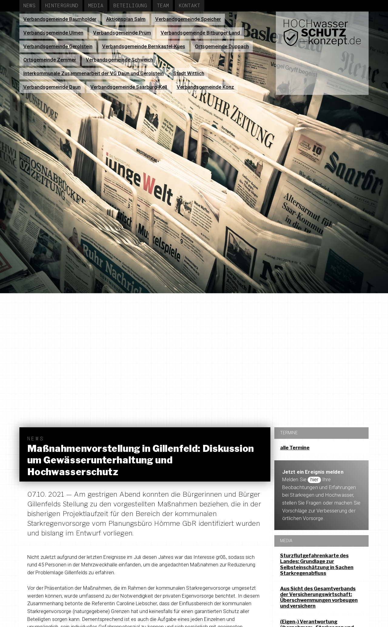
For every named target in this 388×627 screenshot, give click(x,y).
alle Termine (294, 448)
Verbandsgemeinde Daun (52, 87)
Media (96, 5)
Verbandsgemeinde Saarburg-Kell (128, 87)
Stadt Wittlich (188, 73)
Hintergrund (62, 5)
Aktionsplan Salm (126, 19)
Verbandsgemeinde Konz (205, 87)
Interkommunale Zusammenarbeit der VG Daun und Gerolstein (93, 73)
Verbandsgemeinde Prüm (122, 33)
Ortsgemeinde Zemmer (49, 60)
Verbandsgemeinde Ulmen (53, 33)
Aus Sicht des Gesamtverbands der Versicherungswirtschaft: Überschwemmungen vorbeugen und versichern (319, 597)
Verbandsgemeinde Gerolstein (57, 46)
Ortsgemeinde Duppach (222, 46)
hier (314, 479)
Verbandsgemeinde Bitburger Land (200, 33)
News (29, 5)
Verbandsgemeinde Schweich (119, 60)
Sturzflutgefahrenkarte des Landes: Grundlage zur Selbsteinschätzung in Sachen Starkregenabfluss (316, 564)
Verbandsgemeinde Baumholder (59, 19)
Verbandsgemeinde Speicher (188, 19)
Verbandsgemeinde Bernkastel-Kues (143, 46)
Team (163, 5)
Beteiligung (130, 5)
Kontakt (189, 5)
